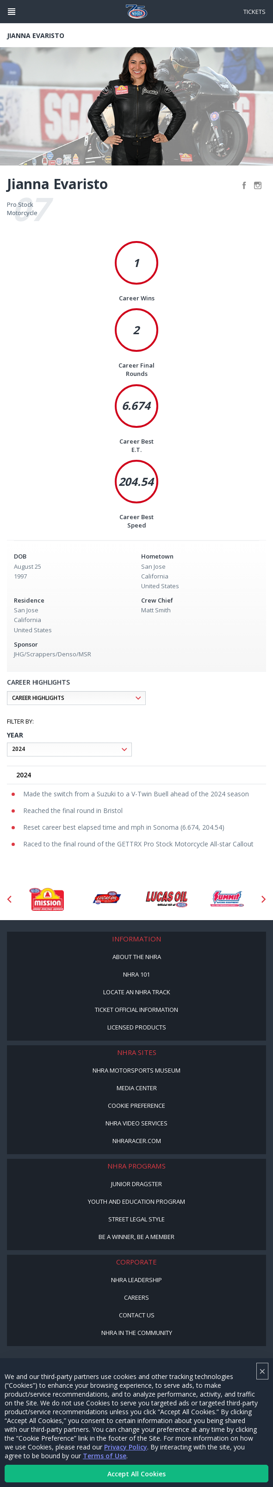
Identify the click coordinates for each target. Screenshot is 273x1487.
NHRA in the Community (136, 1332)
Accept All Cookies (136, 1473)
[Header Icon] (11, 11)
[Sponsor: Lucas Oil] (166, 899)
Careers (136, 1297)
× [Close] (262, 1371)
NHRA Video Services (136, 1123)
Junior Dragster (136, 1184)
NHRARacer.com (136, 1141)
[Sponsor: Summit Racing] (227, 899)
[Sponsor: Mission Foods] (46, 899)
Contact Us (137, 1315)
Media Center (137, 1088)
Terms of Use (104, 1455)
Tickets (254, 11)
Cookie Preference (136, 1105)
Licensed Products (136, 1027)
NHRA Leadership (136, 1280)
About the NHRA (136, 957)
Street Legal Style (136, 1219)
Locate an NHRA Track (136, 992)
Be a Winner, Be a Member (136, 1237)
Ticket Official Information (136, 1009)
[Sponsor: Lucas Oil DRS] (106, 899)
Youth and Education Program (136, 1201)
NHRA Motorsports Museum (136, 1070)
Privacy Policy (125, 1447)
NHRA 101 (136, 974)
